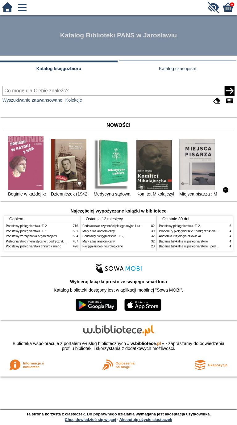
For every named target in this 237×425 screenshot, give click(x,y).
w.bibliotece (146, 343)
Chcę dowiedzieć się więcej (90, 419)
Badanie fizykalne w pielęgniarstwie (183, 241)
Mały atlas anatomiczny (98, 231)
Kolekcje (73, 100)
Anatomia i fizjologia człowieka (180, 236)
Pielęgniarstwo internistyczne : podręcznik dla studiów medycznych (52, 241)
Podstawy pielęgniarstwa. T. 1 (26, 231)
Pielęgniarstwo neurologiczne (102, 246)
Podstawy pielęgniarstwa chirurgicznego (33, 246)
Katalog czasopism (177, 68)
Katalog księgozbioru (58, 68)
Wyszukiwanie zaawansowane (32, 100)
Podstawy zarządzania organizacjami (31, 236)
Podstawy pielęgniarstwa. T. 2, (103, 236)
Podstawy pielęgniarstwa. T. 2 (26, 226)
